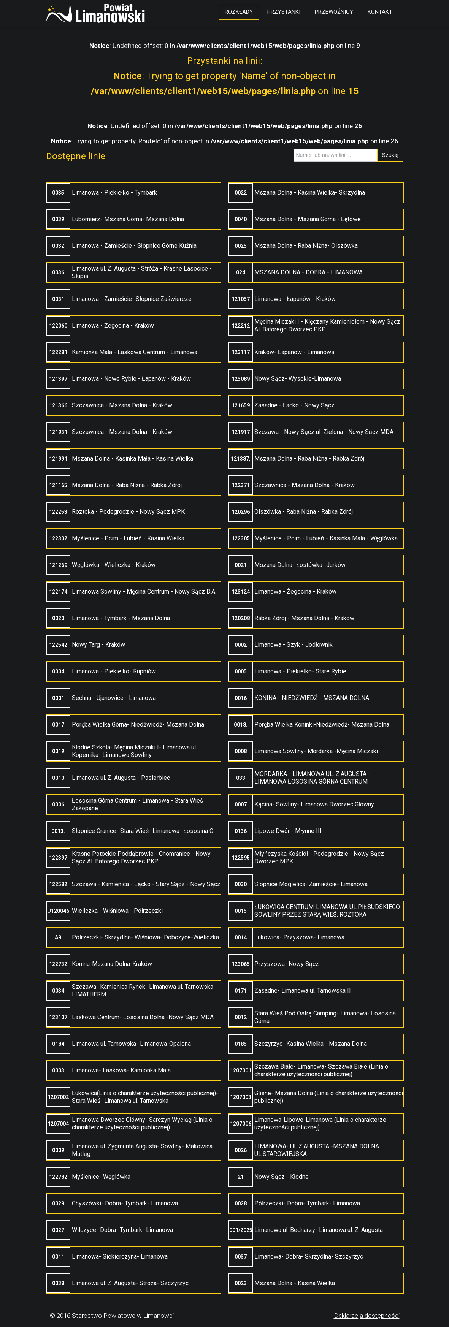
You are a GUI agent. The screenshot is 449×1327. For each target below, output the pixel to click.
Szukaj (390, 155)
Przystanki (283, 11)
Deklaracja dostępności (367, 1315)
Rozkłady (239, 11)
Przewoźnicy (334, 11)
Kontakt (380, 11)
